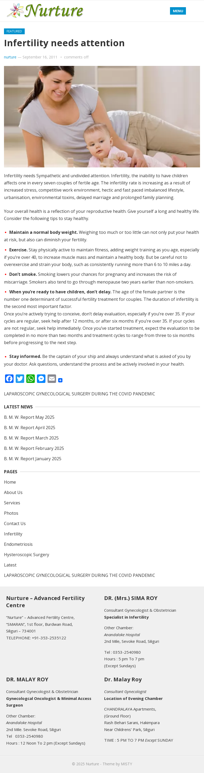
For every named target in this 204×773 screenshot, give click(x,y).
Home (10, 482)
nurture (10, 57)
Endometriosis (18, 544)
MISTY (126, 763)
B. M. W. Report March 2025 (31, 438)
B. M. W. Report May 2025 (29, 417)
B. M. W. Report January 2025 (32, 459)
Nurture (92, 763)
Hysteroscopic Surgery (26, 554)
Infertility (13, 534)
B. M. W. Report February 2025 (34, 448)
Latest (10, 565)
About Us (13, 492)
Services (12, 503)
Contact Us (15, 523)
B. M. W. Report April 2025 (29, 427)
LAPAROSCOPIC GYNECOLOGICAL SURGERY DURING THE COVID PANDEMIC (79, 394)
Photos (11, 513)
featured (14, 31)
